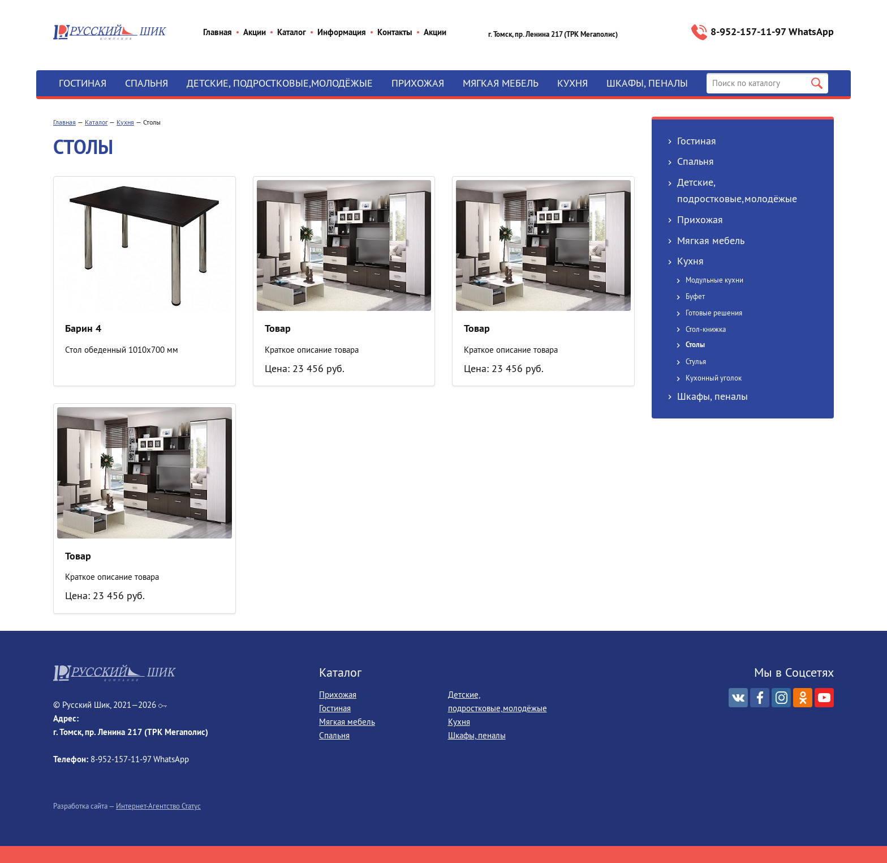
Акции (254, 32)
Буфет (695, 296)
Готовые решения (714, 312)
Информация (341, 32)
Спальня (146, 82)
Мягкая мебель (501, 82)
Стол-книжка (706, 329)
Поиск (817, 83)
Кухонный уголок (714, 377)
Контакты (394, 32)
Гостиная (82, 82)
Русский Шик (109, 32)
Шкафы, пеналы (647, 82)
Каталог (291, 32)
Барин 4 (83, 328)
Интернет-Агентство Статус (158, 805)
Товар (278, 328)
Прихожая (417, 82)
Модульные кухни (714, 279)
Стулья (696, 361)
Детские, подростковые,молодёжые (280, 82)
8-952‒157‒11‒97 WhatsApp (772, 31)
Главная (217, 32)
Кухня (572, 82)
